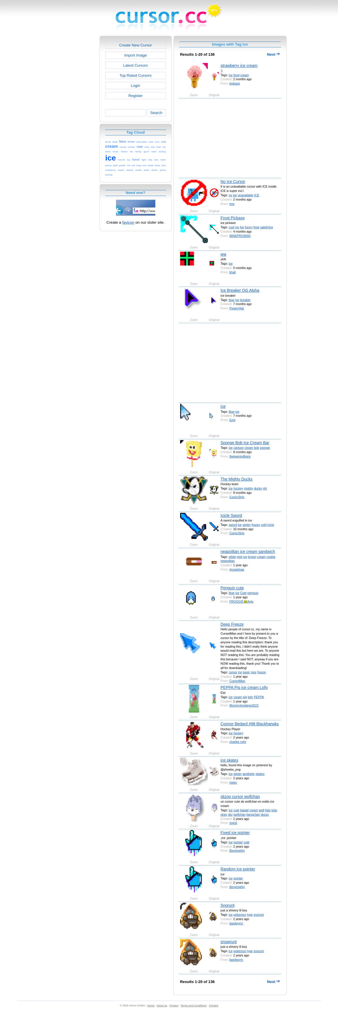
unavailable (245, 195)
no (230, 195)
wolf (261, 810)
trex (232, 203)
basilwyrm (236, 923)
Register (135, 96)
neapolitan (228, 561)
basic (246, 672)
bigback (234, 83)
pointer (238, 842)
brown (252, 556)
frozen (255, 524)
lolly (250, 697)
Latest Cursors (135, 65)
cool (231, 227)
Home (150, 1005)
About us (162, 1005)
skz (230, 814)
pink (239, 556)
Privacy (173, 1005)
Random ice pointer (238, 869)
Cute (243, 593)
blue (231, 300)
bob (256, 447)
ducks (258, 488)
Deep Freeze (232, 624)
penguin (252, 593)
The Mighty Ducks (236, 479)
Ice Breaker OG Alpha (240, 290)
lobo (274, 810)
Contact (213, 1005)
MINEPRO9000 (240, 236)
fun (242, 227)
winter (246, 524)
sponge (265, 447)
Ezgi (232, 420)
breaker (245, 300)
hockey (238, 488)
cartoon (239, 447)
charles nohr (237, 741)
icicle (270, 524)
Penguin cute (232, 588)
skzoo (265, 814)
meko (233, 782)
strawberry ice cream (239, 65)
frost (256, 227)
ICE (256, 195)
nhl (265, 488)
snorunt (259, 914)
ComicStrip (236, 497)
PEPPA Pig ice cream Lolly (244, 687)
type (250, 914)
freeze (261, 672)
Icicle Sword (231, 515)
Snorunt (227, 905)
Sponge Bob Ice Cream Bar (245, 442)
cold (263, 524)
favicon (128, 222)
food (237, 75)
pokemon (240, 914)
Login (135, 85)
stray (224, 814)
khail (232, 272)
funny (249, 227)
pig (245, 697)
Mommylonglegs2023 (244, 705)
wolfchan (240, 814)
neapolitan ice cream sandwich (248, 551)
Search (156, 113)
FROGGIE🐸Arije (241, 601)
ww (223, 254)
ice (231, 75)
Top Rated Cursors (135, 75)
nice (253, 672)
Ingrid (233, 823)
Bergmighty (237, 850)
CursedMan (237, 681)
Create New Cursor (135, 45)
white (232, 556)
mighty (248, 488)
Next (273, 54)
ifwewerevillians (240, 456)
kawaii (244, 810)
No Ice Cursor (233, 181)
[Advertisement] (75, 122)
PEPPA (259, 697)
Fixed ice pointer (235, 832)
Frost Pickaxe (233, 218)
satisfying (266, 227)
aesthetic (248, 773)
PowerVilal (236, 308)
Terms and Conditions (194, 1005)
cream (244, 75)
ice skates (229, 760)
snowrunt (229, 941)
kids (268, 810)
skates (260, 773)
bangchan (253, 814)
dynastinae (236, 569)
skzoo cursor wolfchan (240, 796)
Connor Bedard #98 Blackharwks (250, 724)
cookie (270, 556)
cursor (233, 672)
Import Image (135, 55)
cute (236, 810)
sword (233, 524)
